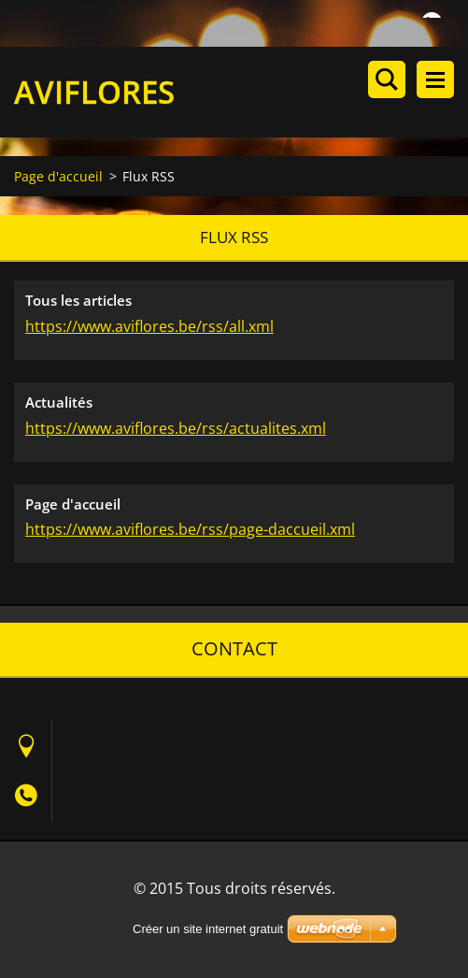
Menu (435, 79)
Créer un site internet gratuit (208, 929)
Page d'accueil (58, 176)
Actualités (58, 402)
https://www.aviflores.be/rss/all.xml (149, 326)
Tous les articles (78, 300)
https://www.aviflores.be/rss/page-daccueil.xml (190, 529)
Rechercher (386, 79)
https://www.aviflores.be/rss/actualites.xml (175, 428)
